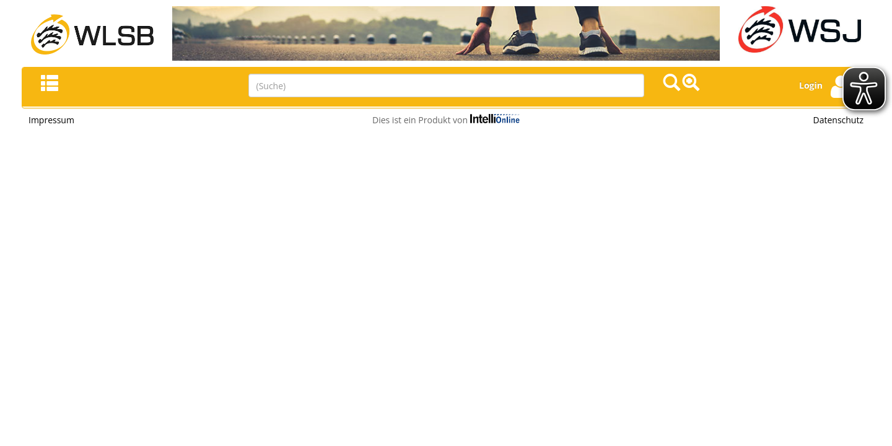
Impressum (51, 120)
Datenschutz (838, 120)
